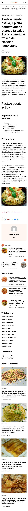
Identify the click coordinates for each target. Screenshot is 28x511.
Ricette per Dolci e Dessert (8, 331)
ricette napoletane (16, 212)
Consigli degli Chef (6, 343)
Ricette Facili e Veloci (7, 340)
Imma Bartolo (8, 51)
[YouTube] (12, 357)
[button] (2, 2)
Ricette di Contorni (6, 328)
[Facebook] (3, 357)
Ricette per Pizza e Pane (7, 334)
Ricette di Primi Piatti (10, 6)
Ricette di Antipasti (6, 319)
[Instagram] (8, 357)
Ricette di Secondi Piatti (7, 325)
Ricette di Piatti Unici (7, 316)
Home (2, 6)
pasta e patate (5, 212)
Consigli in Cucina (6, 346)
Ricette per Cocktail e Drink (8, 337)
